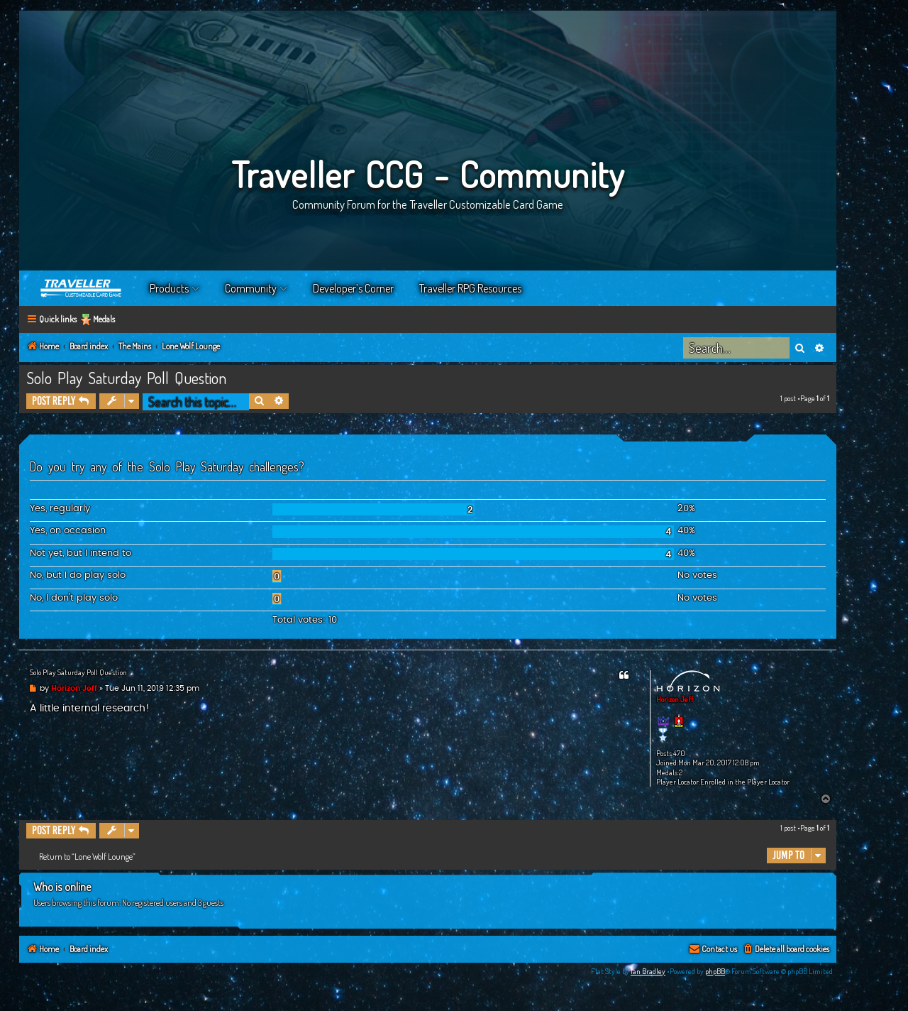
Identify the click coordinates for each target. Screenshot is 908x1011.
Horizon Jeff (675, 699)
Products (169, 288)
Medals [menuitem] (104, 319)
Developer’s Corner (353, 288)
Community (251, 288)
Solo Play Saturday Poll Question (126, 378)
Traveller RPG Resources (470, 288)
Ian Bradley (648, 971)
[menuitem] (785, 949)
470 (679, 753)
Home (81, 288)
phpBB (715, 971)
